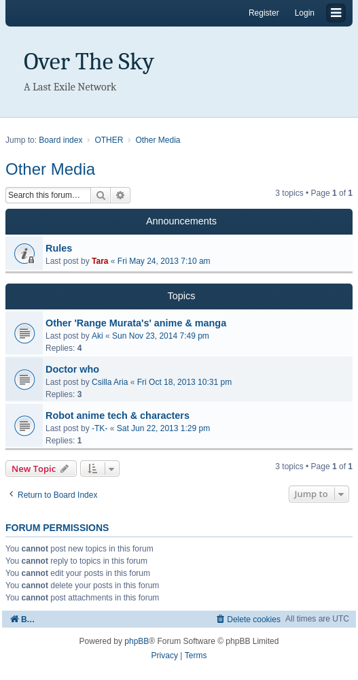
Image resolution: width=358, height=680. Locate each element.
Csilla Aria (110, 382)
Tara (100, 261)
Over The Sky (89, 61)
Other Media (50, 169)
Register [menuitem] (264, 13)
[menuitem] (248, 619)
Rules (59, 248)
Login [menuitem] (305, 13)
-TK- (99, 428)
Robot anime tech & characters (118, 415)
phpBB (136, 641)
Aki (97, 336)
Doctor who (72, 369)
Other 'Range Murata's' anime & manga (136, 323)
